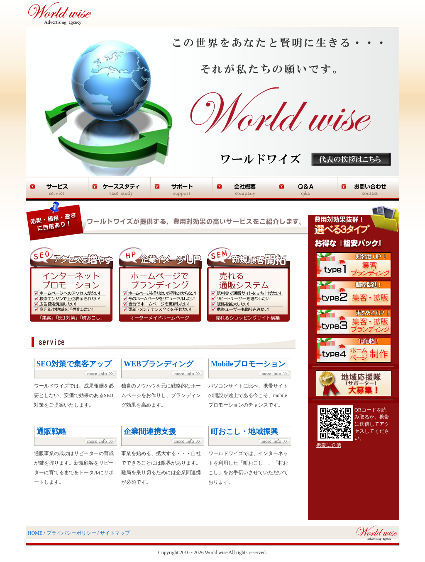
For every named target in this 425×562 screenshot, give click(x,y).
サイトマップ (115, 533)
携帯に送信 (328, 445)
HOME (35, 533)
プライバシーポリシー (71, 533)
